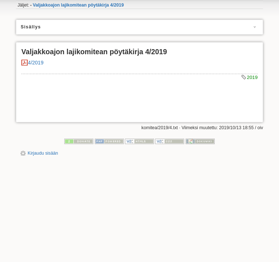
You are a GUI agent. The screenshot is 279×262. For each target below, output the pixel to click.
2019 (252, 77)
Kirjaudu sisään (43, 153)
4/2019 (36, 63)
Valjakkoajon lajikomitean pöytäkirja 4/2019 (78, 5)
